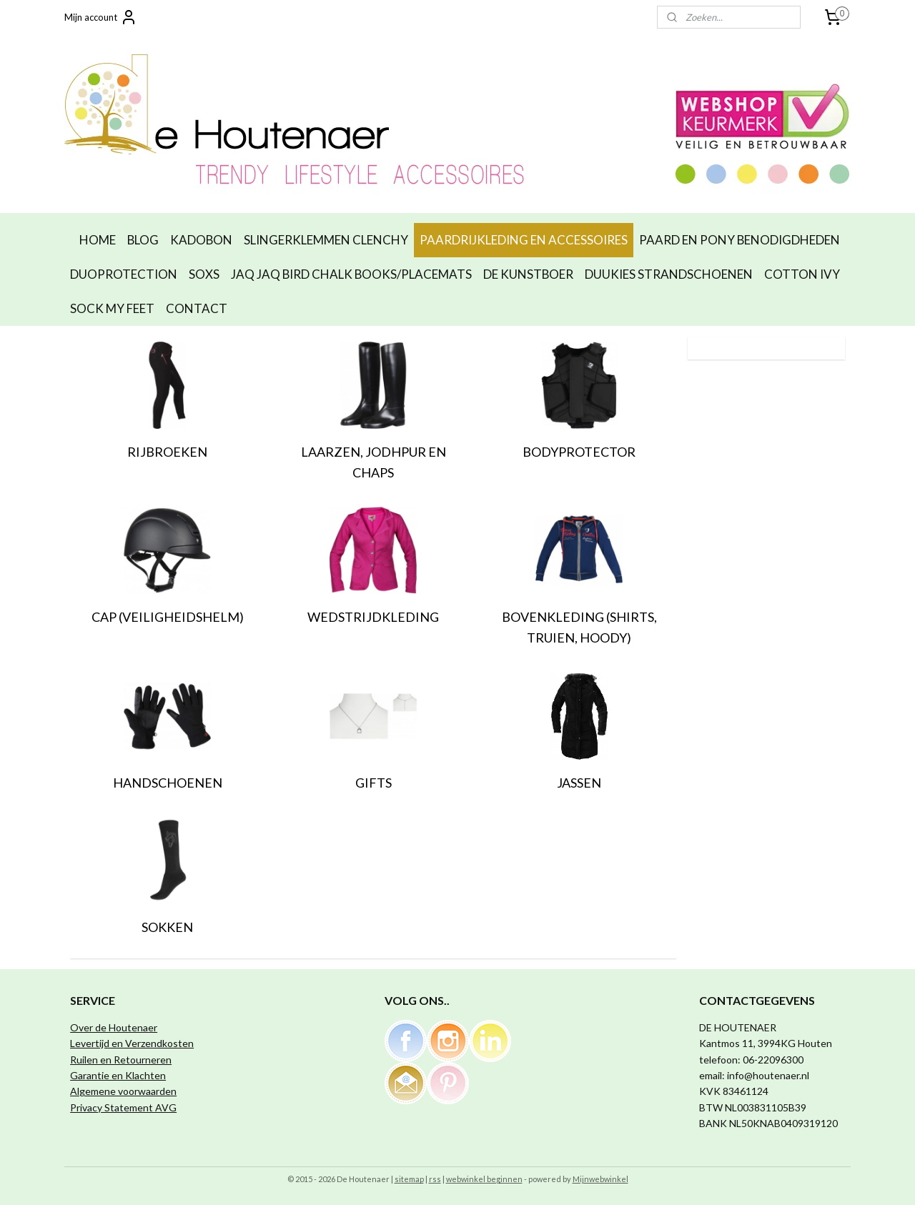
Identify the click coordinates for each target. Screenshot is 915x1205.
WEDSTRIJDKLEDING (373, 617)
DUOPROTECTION (123, 274)
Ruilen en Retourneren (121, 1059)
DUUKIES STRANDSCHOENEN (669, 274)
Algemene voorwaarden (123, 1091)
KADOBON (201, 239)
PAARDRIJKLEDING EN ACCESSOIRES (524, 239)
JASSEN (579, 782)
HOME (97, 239)
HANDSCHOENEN (167, 782)
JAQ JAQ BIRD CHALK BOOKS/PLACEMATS (351, 274)
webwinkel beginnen (484, 1179)
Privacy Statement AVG (123, 1107)
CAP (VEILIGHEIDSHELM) (168, 617)
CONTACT (196, 308)
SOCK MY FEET (112, 308)
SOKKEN (167, 927)
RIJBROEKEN (167, 452)
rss (435, 1179)
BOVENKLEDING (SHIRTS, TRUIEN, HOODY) (579, 627)
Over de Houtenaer (113, 1027)
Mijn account (100, 17)
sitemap (409, 1179)
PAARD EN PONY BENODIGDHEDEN (739, 239)
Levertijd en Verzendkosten (132, 1043)
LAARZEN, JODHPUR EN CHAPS (373, 462)
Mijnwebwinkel (600, 1179)
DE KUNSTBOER (528, 274)
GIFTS (373, 782)
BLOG (143, 239)
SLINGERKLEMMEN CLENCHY (326, 239)
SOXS (204, 274)
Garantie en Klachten (118, 1075)
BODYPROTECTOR (579, 452)
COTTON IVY (802, 274)
